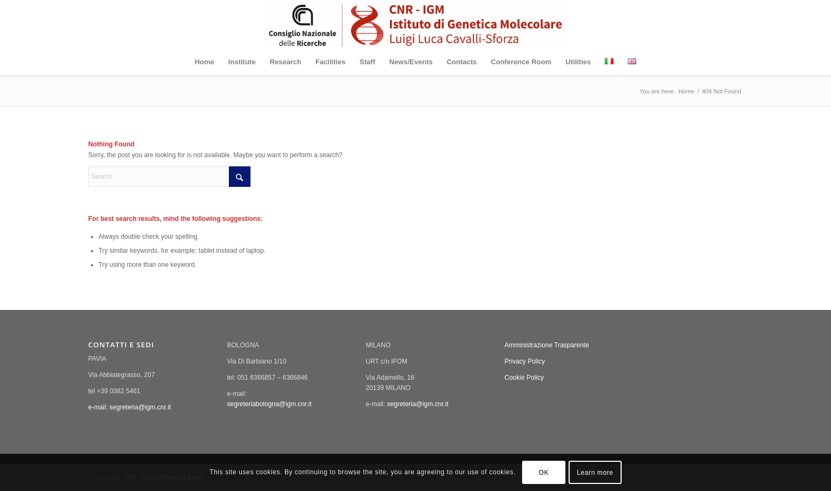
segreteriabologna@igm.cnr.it (269, 404)
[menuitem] (204, 62)
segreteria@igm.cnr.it (418, 404)
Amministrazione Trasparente (547, 345)
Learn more (595, 472)
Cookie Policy (524, 377)
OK (544, 472)
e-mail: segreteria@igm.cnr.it (129, 407)
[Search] (169, 176)
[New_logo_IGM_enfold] (415, 24)
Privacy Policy (525, 361)
